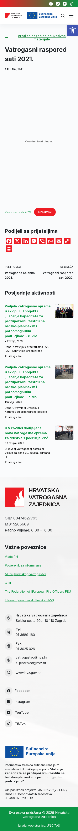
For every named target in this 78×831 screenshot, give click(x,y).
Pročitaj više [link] (13, 356)
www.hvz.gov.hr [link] (28, 673)
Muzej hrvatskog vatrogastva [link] (25, 574)
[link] (72, 30)
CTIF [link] (8, 583)
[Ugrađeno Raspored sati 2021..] (39, 141)
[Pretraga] (63, 15)
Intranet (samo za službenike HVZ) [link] (29, 600)
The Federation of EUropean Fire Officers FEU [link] (38, 591)
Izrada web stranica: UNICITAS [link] (39, 825)
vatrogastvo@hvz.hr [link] (32, 657)
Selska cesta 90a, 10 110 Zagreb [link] (41, 621)
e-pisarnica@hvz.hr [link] (31, 663)
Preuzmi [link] (45, 212)
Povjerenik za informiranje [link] (23, 565)
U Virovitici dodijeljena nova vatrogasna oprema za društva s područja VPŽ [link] (26, 433)
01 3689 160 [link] (25, 635)
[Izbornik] (71, 15)
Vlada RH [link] (11, 557)
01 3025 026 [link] (25, 649)
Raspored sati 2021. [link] (18, 212)
